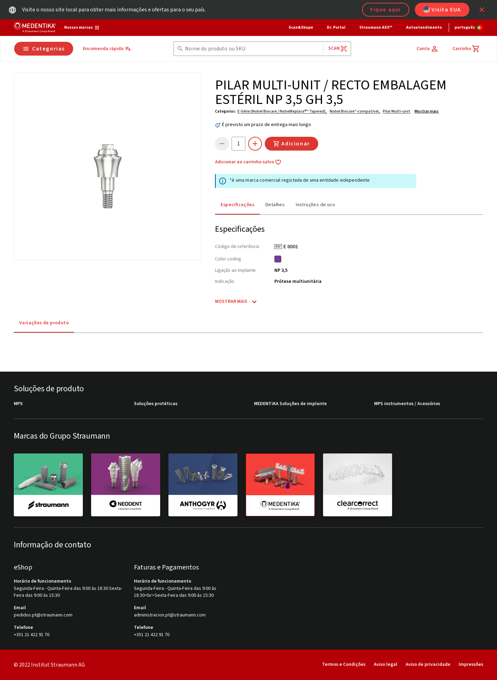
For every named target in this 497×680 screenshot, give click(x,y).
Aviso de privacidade (428, 664)
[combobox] (252, 49)
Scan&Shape (301, 27)
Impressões (471, 664)
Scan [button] (338, 48)
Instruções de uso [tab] (315, 204)
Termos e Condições (344, 664)
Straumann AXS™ (375, 27)
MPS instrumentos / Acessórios (407, 404)
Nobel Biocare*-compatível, (355, 111)
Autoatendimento (424, 27)
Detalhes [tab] (275, 204)
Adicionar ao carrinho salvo (248, 162)
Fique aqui (385, 9)
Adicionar (291, 143)
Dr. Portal (336, 27)
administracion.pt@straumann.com (170, 615)
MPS (18, 404)
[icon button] (482, 10)
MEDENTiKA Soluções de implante (290, 404)
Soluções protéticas (155, 404)
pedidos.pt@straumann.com (43, 615)
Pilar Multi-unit (396, 111)
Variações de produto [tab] (44, 322)
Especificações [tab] (237, 204)
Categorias (43, 48)
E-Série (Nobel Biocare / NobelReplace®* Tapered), (282, 111)
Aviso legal (385, 664)
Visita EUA (442, 9)
